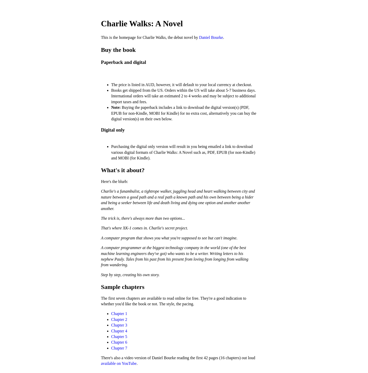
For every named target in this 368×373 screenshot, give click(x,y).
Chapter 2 (119, 319)
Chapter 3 (119, 325)
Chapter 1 (119, 313)
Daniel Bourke (211, 37)
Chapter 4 (119, 331)
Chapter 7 (119, 348)
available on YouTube (118, 363)
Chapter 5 (119, 336)
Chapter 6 (119, 342)
